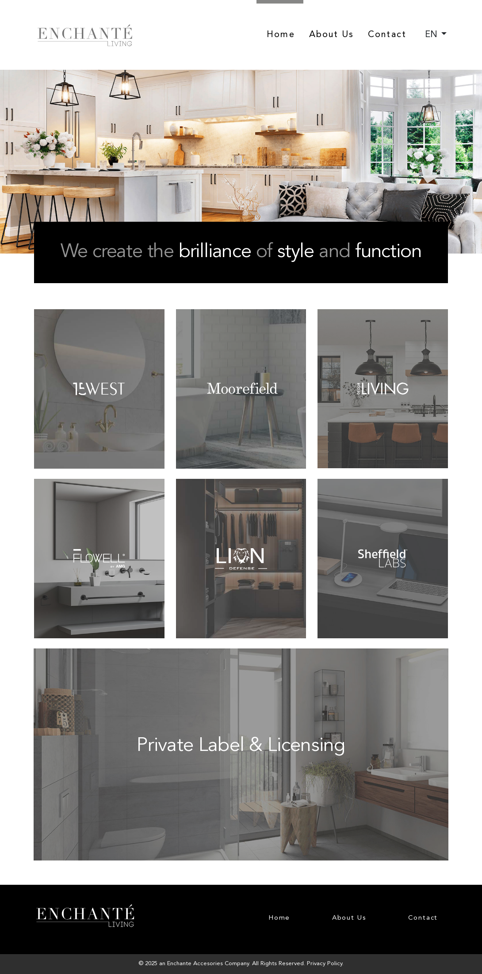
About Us (331, 34)
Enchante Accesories (195, 963)
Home (281, 34)
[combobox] (435, 35)
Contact (387, 34)
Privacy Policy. (325, 963)
